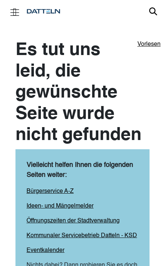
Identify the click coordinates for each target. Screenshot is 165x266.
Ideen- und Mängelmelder (60, 206)
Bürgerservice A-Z (50, 191)
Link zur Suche (153, 11)
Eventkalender (45, 250)
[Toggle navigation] (14, 11)
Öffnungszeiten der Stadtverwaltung (73, 221)
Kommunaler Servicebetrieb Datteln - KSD (82, 236)
